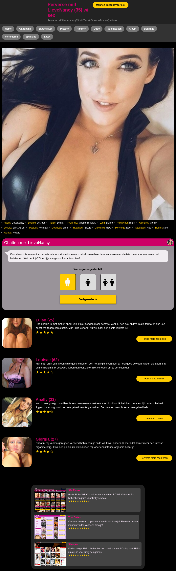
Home (8, 28)
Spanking (31, 36)
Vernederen (11, 36)
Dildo (97, 28)
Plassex (64, 28)
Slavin (132, 28)
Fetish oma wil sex (154, 378)
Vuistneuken (114, 28)
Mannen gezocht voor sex (110, 5)
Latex (47, 36)
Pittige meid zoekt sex (154, 339)
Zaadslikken (46, 28)
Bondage (149, 28)
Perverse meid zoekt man (154, 458)
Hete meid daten (154, 418)
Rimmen (81, 28)
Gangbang (25, 28)
